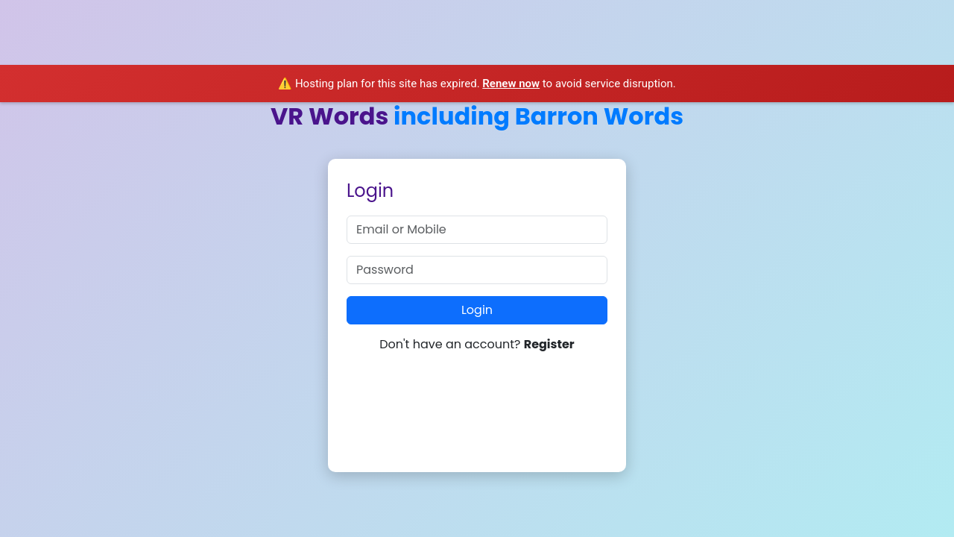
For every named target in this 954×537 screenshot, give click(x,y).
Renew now (511, 83)
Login (477, 309)
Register (549, 344)
